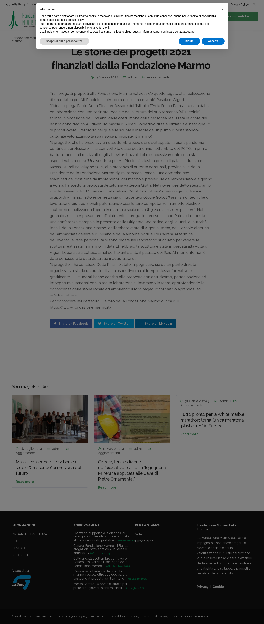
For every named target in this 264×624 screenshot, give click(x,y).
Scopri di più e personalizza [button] (64, 41)
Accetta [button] (213, 41)
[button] (222, 9)
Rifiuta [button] (189, 41)
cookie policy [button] (75, 19)
